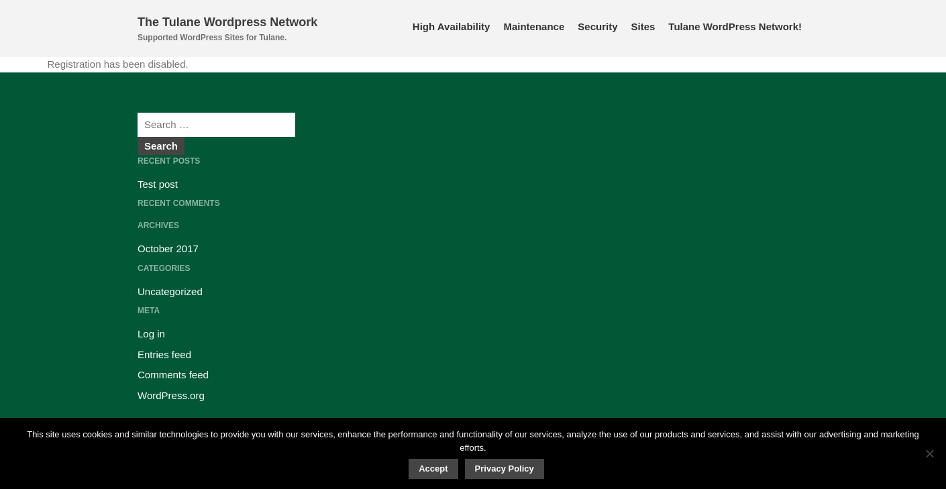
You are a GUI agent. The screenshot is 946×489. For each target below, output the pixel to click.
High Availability (451, 26)
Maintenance (533, 26)
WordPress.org (171, 395)
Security (597, 26)
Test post (158, 184)
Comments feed (173, 374)
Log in (151, 333)
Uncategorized (170, 291)
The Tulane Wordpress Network (227, 22)
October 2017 (168, 248)
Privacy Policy (504, 469)
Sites (643, 26)
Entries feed (164, 354)
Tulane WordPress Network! (735, 26)
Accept (433, 469)
